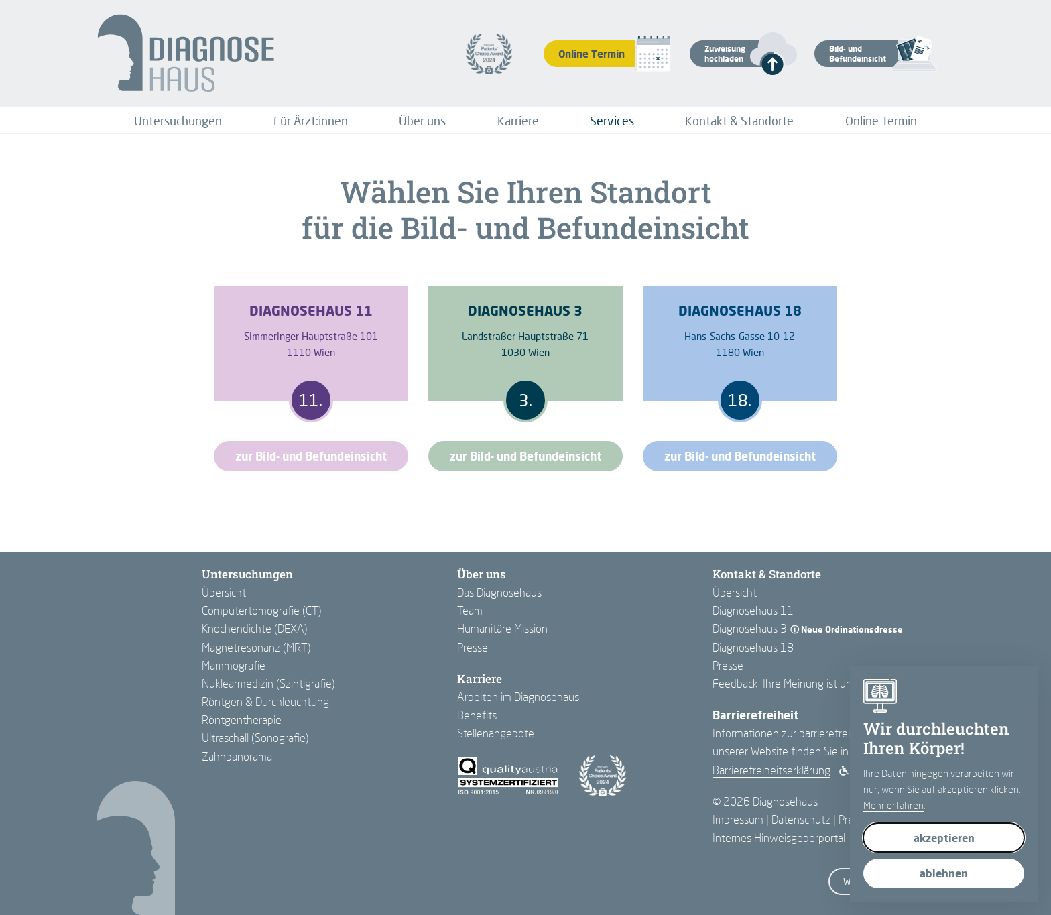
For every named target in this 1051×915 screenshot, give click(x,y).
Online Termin (881, 120)
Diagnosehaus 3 (750, 628)
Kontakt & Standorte (739, 120)
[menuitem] (178, 120)
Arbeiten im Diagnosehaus (518, 697)
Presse (472, 647)
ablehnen (944, 873)
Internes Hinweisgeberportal (779, 838)
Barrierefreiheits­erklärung (771, 770)
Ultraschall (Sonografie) (255, 738)
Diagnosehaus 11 (753, 610)
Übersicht (224, 592)
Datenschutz (800, 819)
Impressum (738, 819)
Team (470, 610)
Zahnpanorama (237, 756)
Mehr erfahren (893, 805)
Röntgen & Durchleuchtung (265, 701)
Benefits (477, 715)
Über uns (422, 120)
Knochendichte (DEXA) (255, 628)
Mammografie (233, 665)
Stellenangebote (495, 733)
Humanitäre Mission (502, 628)
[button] (732, 53)
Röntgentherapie (242, 720)
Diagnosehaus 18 (753, 647)
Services (612, 120)
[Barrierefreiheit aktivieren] (844, 770)
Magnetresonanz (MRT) (256, 647)
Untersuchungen (178, 120)
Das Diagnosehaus (499, 592)
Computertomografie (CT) (262, 610)
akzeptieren (944, 837)
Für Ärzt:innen (310, 120)
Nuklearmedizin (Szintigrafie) (268, 683)
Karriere (518, 120)
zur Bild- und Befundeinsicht (311, 456)
